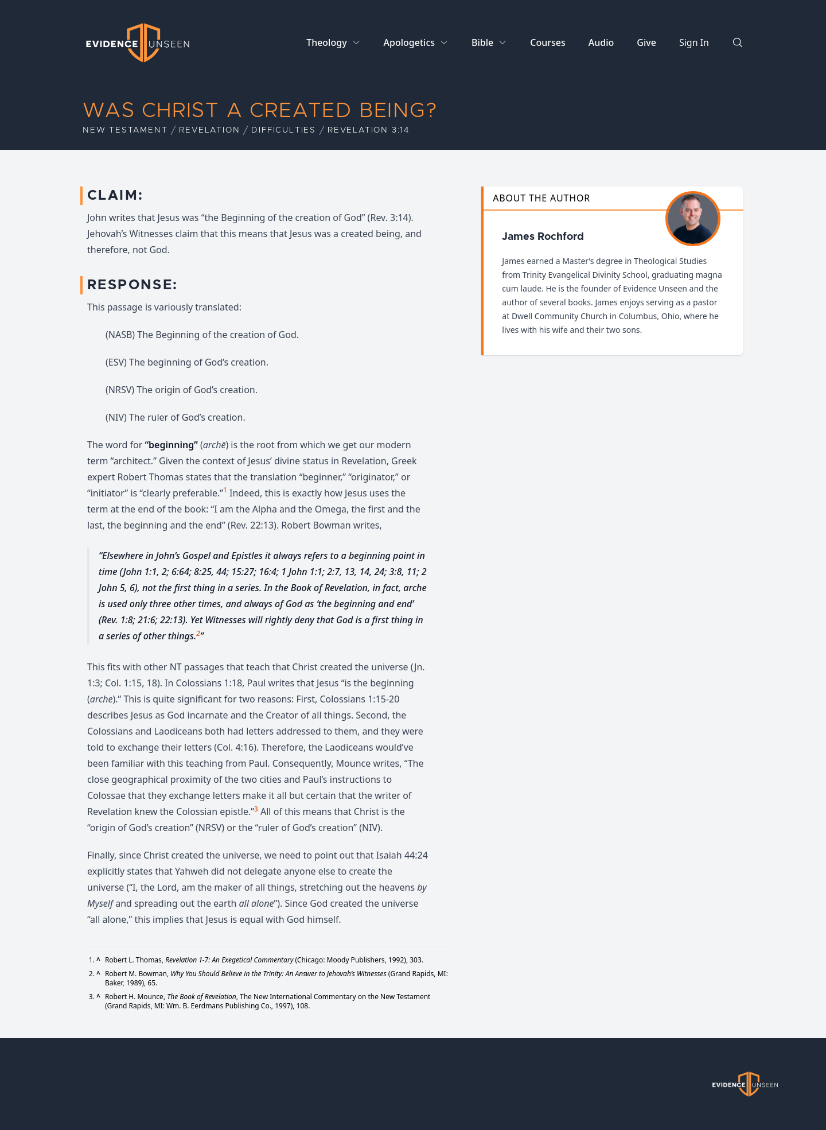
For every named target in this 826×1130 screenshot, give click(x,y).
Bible (482, 42)
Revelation (209, 130)
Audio (601, 42)
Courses (547, 42)
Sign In (694, 42)
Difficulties (283, 130)
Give (646, 42)
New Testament (125, 130)
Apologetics (409, 42)
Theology (326, 42)
